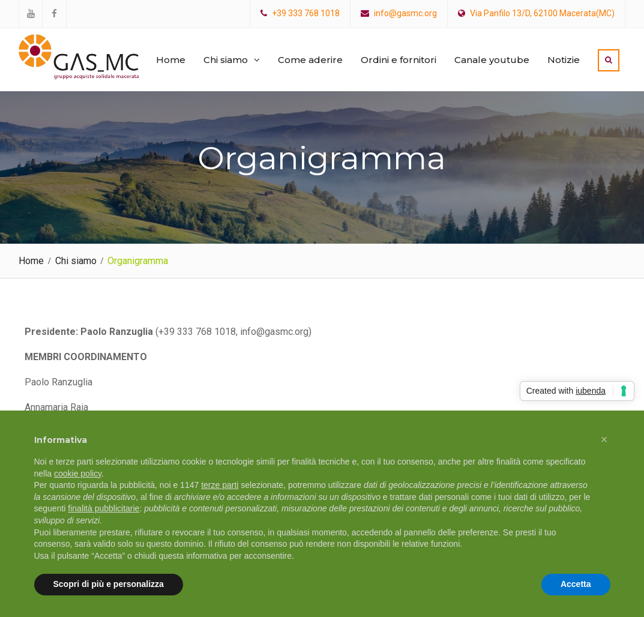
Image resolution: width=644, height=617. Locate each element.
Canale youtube (491, 59)
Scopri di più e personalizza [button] (108, 584)
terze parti (219, 485)
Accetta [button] (576, 584)
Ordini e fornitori (398, 59)
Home (170, 59)
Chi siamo (225, 59)
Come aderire (310, 59)
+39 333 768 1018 (306, 13)
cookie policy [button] (77, 473)
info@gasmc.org (405, 13)
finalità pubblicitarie (103, 508)
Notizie (563, 59)
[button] (604, 439)
